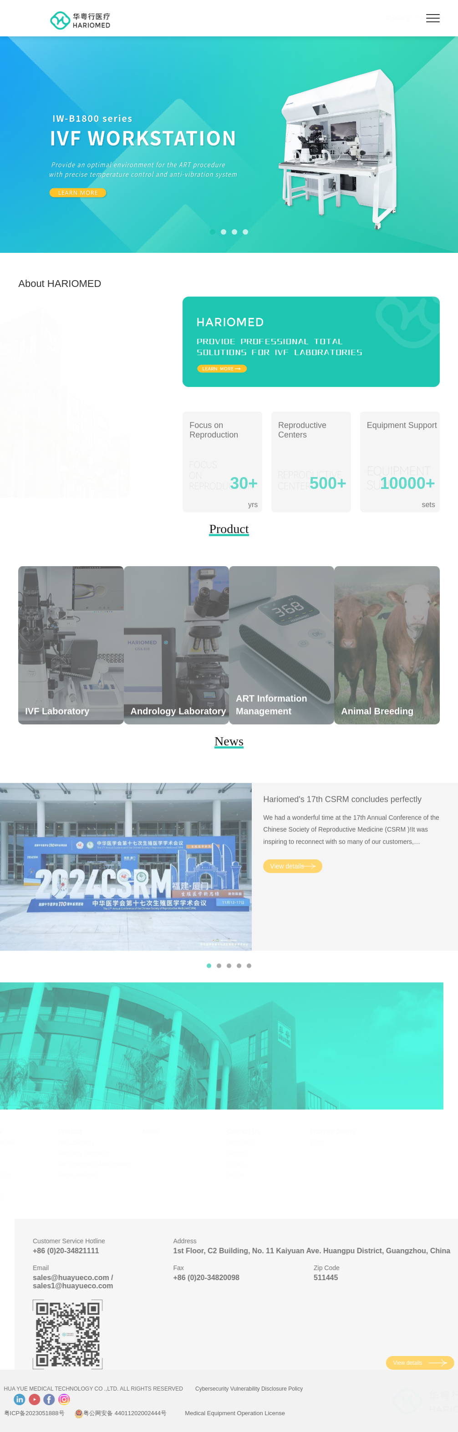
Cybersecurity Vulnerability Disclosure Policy (231, 1389)
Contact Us (256, 1131)
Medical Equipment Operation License (218, 1413)
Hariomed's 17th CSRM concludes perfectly (342, 817)
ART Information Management (107, 1164)
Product (83, 1131)
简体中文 (353, 18)
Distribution (252, 1143)
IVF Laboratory (89, 1143)
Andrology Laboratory (97, 1154)
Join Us (248, 1175)
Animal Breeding (91, 1175)
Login (329, 1143)
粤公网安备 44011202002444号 (102, 1413)
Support (248, 1154)
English (387, 18)
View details (287, 883)
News (163, 1131)
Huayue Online (345, 1131)
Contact (248, 1164)
